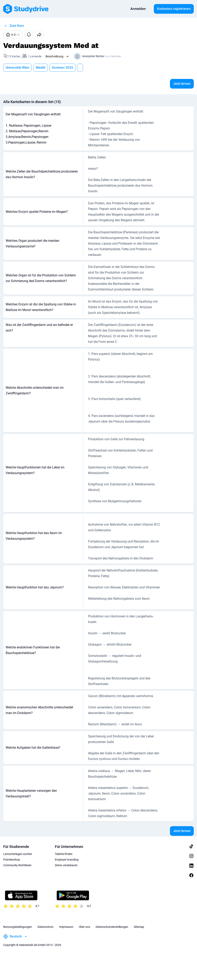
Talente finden (63, 854)
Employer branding (67, 859)
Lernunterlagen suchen (17, 854)
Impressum (66, 926)
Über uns (84, 926)
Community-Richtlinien (17, 865)
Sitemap (139, 926)
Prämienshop (11, 859)
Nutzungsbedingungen (17, 926)
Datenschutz (45, 926)
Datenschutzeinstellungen (112, 926)
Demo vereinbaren (66, 865)
